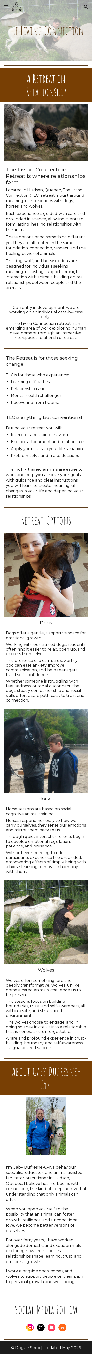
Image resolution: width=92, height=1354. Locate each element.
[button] (6, 6)
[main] (46, 30)
